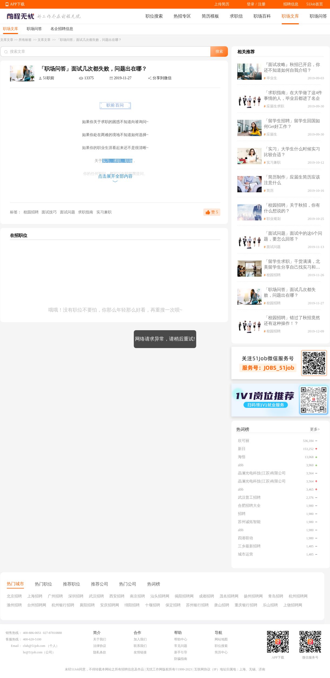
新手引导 (180, 652)
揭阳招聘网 (184, 596)
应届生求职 (275, 106)
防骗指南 (180, 659)
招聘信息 (290, 4)
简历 (270, 190)
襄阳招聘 (87, 605)
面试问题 (68, 212)
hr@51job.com (32, 652)
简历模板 (210, 16)
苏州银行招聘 (197, 605)
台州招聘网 (36, 605)
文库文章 (6, 40)
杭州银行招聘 (63, 605)
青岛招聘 (275, 596)
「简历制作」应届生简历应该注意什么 (292, 180)
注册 (261, 4)
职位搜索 (154, 16)
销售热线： (14, 633)
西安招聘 (116, 596)
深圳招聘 (75, 596)
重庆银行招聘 (246, 605)
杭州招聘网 (298, 596)
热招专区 (182, 16)
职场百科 (262, 16)
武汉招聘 (96, 596)
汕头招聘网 (159, 596)
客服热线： (14, 639)
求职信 (236, 16)
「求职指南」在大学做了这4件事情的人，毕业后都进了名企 (293, 95)
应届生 (272, 134)
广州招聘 (55, 596)
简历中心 (221, 652)
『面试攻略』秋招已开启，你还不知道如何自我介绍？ (292, 67)
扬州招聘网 (253, 596)
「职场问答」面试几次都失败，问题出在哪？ (290, 292)
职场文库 (290, 16)
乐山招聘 (270, 605)
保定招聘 (173, 605)
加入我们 (140, 639)
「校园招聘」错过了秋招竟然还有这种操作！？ (292, 320)
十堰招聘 (152, 605)
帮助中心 (180, 639)
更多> (315, 429)
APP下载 (17, 4)
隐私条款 (99, 652)
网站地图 (221, 639)
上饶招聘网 (292, 605)
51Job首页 (315, 4)
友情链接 (140, 652)
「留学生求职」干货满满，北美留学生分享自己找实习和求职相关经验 (292, 264)
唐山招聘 (221, 605)
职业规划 (274, 219)
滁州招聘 (14, 605)
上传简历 (221, 4)
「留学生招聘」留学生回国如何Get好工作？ (292, 123)
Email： (16, 646)
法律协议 (99, 646)
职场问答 (318, 16)
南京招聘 (137, 596)
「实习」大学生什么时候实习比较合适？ (292, 152)
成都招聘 (206, 596)
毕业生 (272, 78)
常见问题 (180, 646)
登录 (250, 4)
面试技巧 (50, 212)
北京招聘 (14, 596)
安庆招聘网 (109, 605)
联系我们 (140, 646)
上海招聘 (34, 596)
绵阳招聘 (132, 605)
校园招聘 (30, 212)
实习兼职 (104, 212)
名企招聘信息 (61, 29)
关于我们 (99, 639)
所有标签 (25, 40)
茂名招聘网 (229, 596)
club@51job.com (34, 646)
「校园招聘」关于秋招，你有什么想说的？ (292, 208)
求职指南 (86, 212)
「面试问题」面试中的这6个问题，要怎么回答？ (293, 236)
